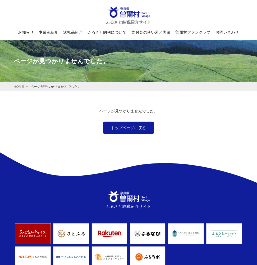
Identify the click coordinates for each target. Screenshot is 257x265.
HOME (19, 87)
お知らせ (26, 32)
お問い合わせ (227, 32)
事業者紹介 (48, 32)
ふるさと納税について (107, 32)
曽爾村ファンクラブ (193, 32)
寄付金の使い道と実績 (151, 32)
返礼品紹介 (73, 32)
